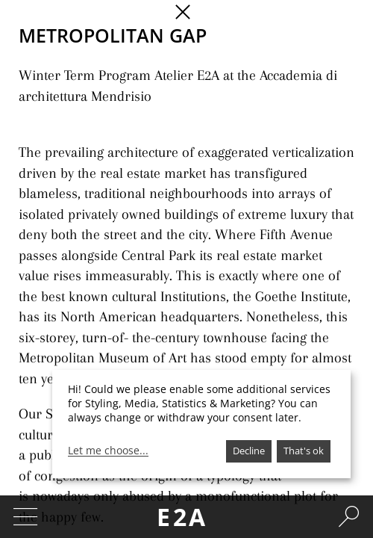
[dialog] (201, 424)
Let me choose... (108, 450)
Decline (249, 450)
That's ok (303, 450)
